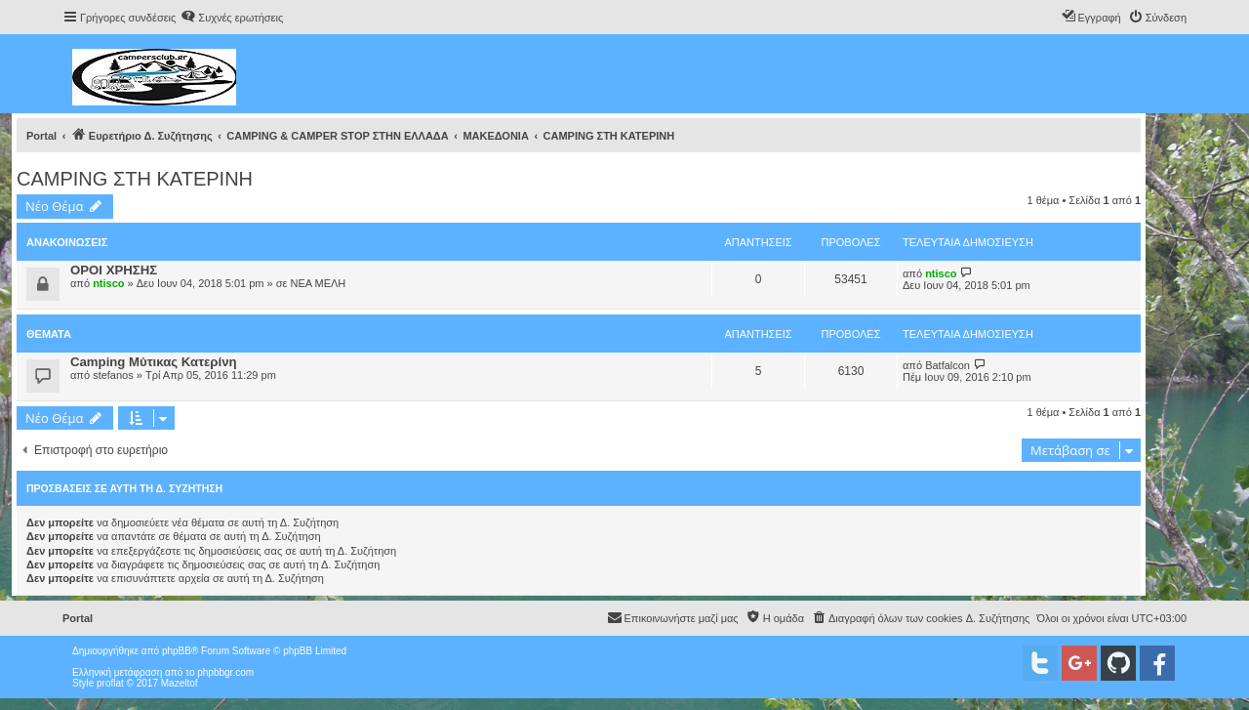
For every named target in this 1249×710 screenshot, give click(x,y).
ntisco (108, 283)
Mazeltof (179, 683)
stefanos (113, 375)
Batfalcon (947, 365)
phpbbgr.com (225, 672)
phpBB (176, 651)
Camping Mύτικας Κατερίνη (153, 362)
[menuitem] (232, 17)
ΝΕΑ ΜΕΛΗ (317, 283)
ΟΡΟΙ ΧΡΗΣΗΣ (113, 270)
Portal (41, 136)
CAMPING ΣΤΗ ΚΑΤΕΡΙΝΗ (135, 178)
